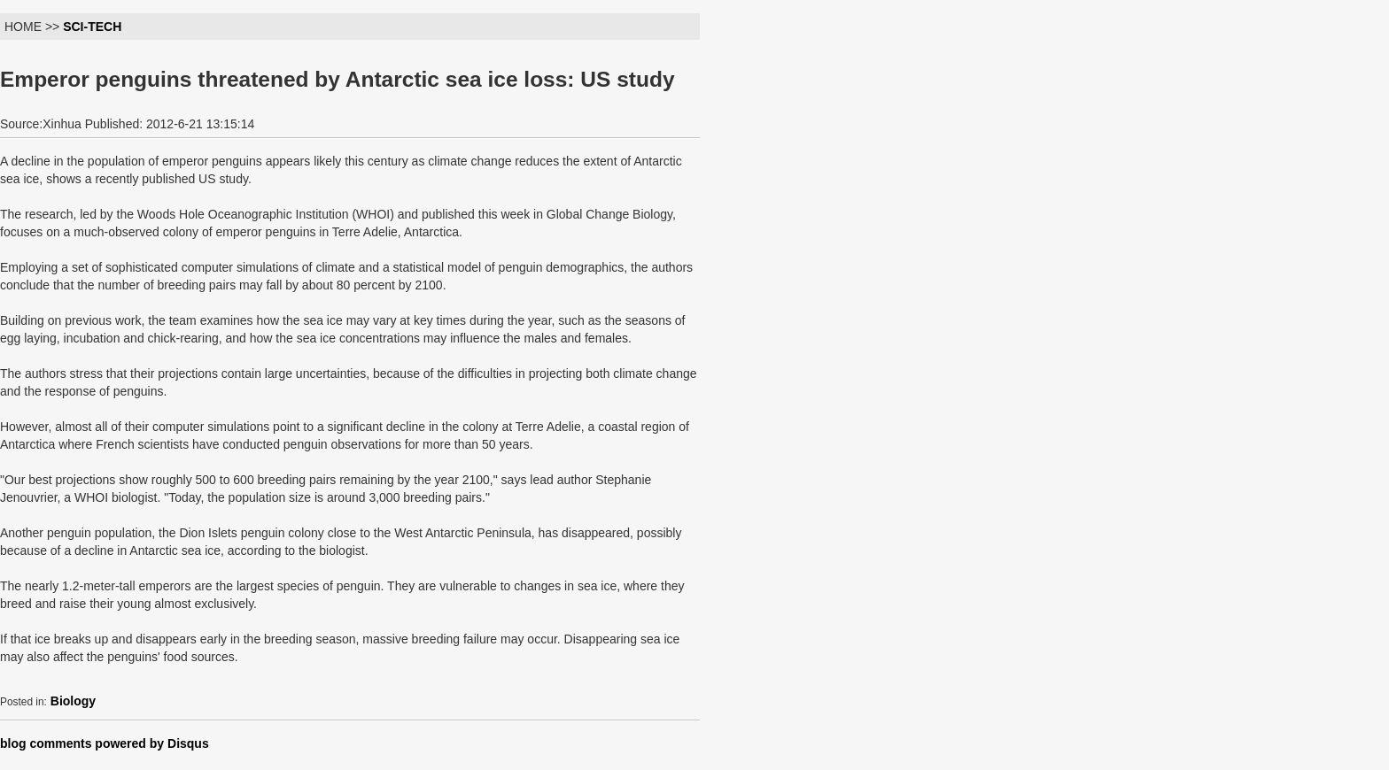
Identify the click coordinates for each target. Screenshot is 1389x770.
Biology (73, 701)
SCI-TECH (92, 26)
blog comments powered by (104, 743)
